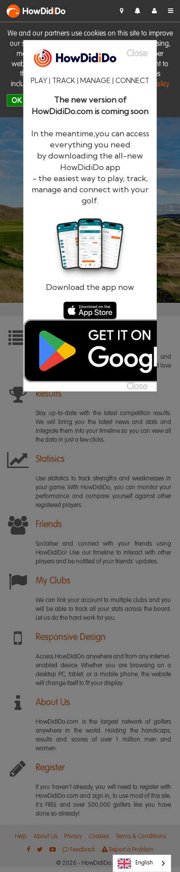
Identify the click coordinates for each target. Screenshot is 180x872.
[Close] (141, 54)
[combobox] (142, 863)
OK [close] (17, 100)
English (135, 863)
